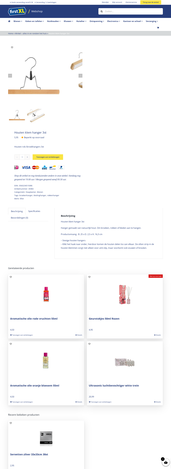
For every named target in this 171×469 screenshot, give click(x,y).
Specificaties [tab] (34, 211)
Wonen (40, 192)
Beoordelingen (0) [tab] (19, 217)
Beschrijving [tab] (17, 211)
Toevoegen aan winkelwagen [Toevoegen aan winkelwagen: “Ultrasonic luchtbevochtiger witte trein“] (101, 402)
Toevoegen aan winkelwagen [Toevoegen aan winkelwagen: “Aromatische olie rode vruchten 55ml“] (22, 335)
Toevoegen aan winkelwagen (49, 157)
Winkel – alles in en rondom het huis (31, 33)
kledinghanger (40, 195)
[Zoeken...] (130, 11)
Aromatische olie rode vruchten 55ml (34, 318)
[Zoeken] (101, 11)
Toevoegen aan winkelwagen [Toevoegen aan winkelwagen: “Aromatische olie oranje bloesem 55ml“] (22, 402)
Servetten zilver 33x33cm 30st (29, 454)
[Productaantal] (22, 157)
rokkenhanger (53, 195)
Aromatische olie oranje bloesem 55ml (34, 385)
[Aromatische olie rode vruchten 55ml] (46, 294)
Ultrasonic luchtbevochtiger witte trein (114, 385)
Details (79, 335)
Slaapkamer (31, 192)
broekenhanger (26, 195)
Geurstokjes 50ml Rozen (104, 318)
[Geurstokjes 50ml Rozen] (125, 294)
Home (10, 33)
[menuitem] (19, 21)
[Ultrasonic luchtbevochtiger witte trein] (125, 361)
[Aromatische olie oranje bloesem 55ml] (46, 361)
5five (22, 198)
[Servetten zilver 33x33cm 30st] (46, 435)
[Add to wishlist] (12, 47)
